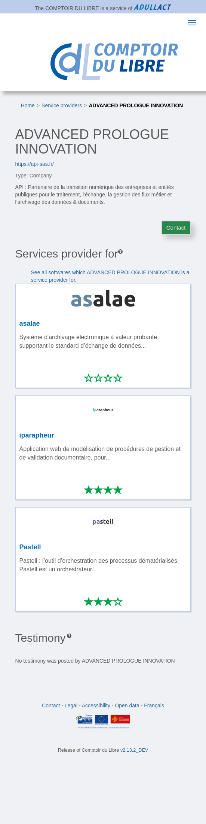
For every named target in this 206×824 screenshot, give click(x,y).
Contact (176, 227)
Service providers (61, 105)
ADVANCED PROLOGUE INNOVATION (136, 105)
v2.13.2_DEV (134, 750)
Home (28, 105)
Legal (71, 705)
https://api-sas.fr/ (34, 164)
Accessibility (96, 705)
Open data (127, 705)
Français (154, 705)
